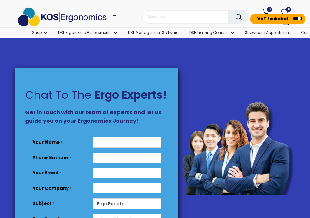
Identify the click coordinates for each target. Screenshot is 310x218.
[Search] (238, 17)
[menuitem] (153, 33)
